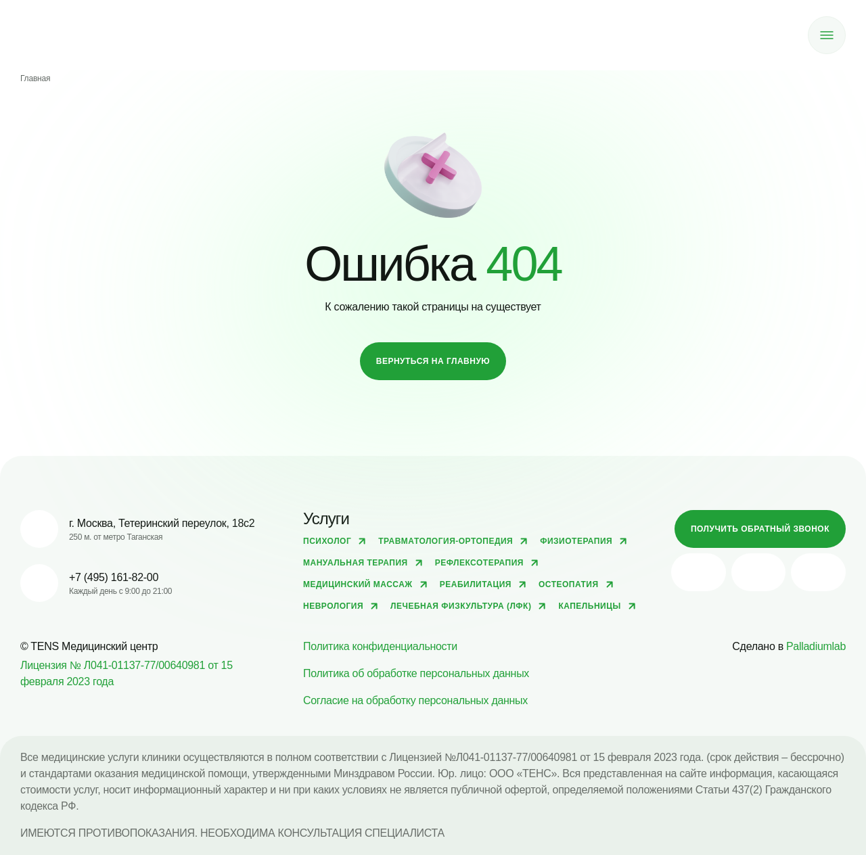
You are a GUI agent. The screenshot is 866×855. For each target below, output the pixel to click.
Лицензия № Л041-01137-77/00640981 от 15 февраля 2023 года (126, 673)
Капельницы (589, 606)
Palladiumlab (816, 646)
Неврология (333, 606)
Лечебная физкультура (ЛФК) (460, 606)
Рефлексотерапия (479, 563)
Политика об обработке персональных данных (416, 673)
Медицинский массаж (358, 584)
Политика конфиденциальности (380, 646)
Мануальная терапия (355, 563)
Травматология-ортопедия (445, 541)
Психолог (327, 541)
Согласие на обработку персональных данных (415, 700)
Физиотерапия (576, 541)
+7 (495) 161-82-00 (113, 577)
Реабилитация (475, 584)
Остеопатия (569, 584)
